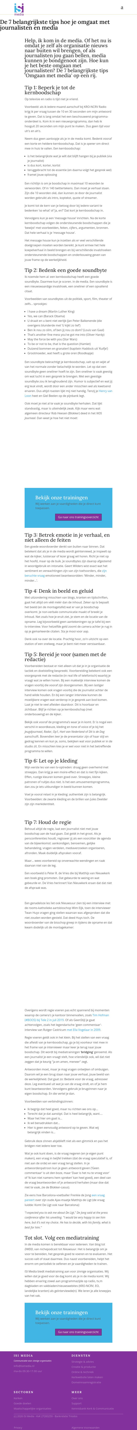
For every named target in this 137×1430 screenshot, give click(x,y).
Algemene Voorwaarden (86, 1427)
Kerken (18, 1398)
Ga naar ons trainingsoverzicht (78, 517)
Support (77, 1403)
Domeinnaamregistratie (86, 1382)
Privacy (18, 1427)
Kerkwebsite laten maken (87, 1377)
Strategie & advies (83, 1361)
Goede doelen (22, 1403)
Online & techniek (83, 1372)
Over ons (77, 1398)
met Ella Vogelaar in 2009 (83, 1030)
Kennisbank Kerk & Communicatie (93, 1408)
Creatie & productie (84, 1367)
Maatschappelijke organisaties (32, 1408)
